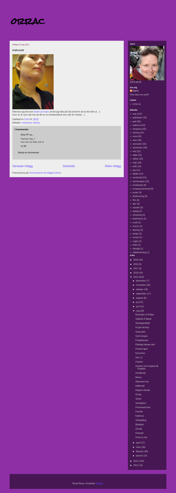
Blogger (99, 483)
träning (36, 123)
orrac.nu (137, 104)
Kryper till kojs (142, 327)
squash (136, 207)
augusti (140, 298)
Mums (138, 377)
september (141, 293)
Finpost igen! (141, 349)
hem (135, 140)
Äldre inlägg (113, 166)
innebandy (27, 123)
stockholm (138, 147)
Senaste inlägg (22, 166)
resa (135, 136)
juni (138, 306)
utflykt (135, 159)
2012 (136, 461)
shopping (137, 129)
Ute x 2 (138, 357)
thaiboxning (138, 196)
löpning (136, 230)
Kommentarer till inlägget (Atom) (45, 173)
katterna (137, 125)
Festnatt (139, 433)
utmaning (137, 215)
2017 (136, 268)
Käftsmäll (140, 386)
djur (134, 204)
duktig (136, 211)
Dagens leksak (142, 390)
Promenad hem (142, 407)
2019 (136, 260)
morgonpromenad (141, 189)
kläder (136, 174)
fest (134, 151)
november (141, 285)
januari (139, 455)
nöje (135, 162)
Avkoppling (140, 420)
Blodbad (139, 424)
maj (138, 311)
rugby (135, 241)
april (138, 443)
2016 (136, 273)
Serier (138, 399)
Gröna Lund (141, 437)
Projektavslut (141, 340)
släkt (135, 155)
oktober (140, 289)
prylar (135, 192)
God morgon (141, 336)
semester (137, 144)
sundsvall (137, 177)
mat (134, 114)
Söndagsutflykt (142, 323)
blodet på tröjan (41, 112)
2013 (136, 277)
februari (140, 451)
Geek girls (140, 332)
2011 (136, 465)
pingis (135, 233)
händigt (136, 248)
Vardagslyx (140, 403)
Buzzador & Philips (144, 314)
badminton (138, 218)
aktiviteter (137, 117)
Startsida (69, 166)
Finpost (139, 362)
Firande (139, 411)
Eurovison (140, 353)
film (134, 200)
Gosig (138, 394)
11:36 (23, 146)
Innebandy (140, 373)
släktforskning (139, 252)
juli (137, 302)
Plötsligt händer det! (145, 344)
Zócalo (138, 429)
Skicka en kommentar (28, 152)
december (141, 281)
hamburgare (139, 181)
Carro (136, 91)
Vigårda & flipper (143, 319)
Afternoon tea (142, 381)
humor (136, 226)
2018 (136, 264)
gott (134, 121)
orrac (28, 21)
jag (134, 170)
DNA (135, 245)
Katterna (139, 416)
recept (136, 237)
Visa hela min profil (139, 94)
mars (138, 447)
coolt (135, 222)
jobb (135, 166)
